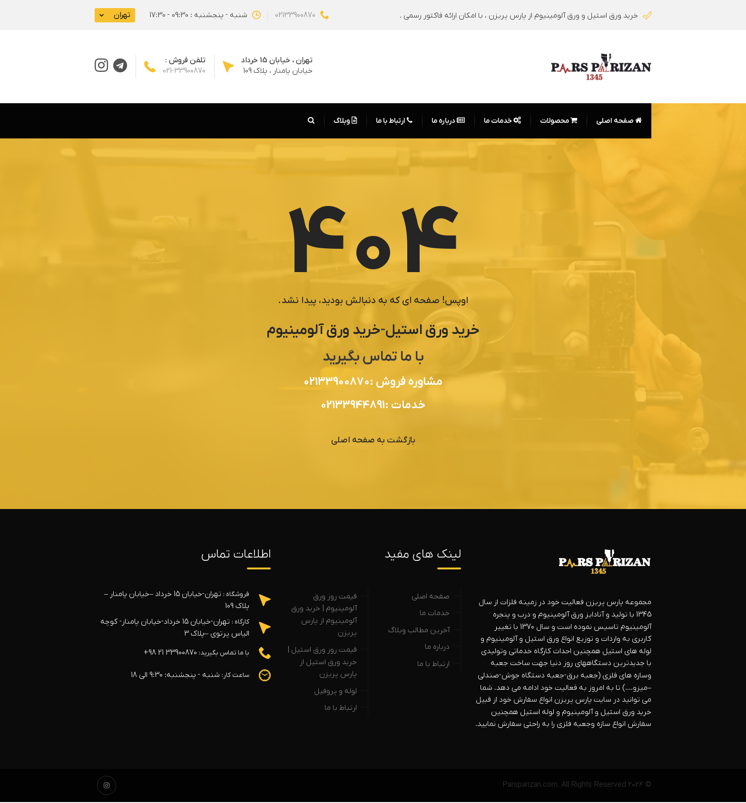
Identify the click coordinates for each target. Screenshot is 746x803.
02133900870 (302, 15)
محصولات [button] (558, 122)
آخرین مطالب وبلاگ (419, 631)
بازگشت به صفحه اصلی (373, 441)
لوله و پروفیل (335, 692)
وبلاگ (345, 122)
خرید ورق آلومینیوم (324, 331)
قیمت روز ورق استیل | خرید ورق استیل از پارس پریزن (322, 663)
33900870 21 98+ (170, 653)
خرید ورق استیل (432, 331)
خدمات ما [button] (502, 122)
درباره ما (448, 122)
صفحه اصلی (619, 122)
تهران (122, 15)
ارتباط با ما (394, 122)
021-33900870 (184, 71)
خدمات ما (435, 614)
